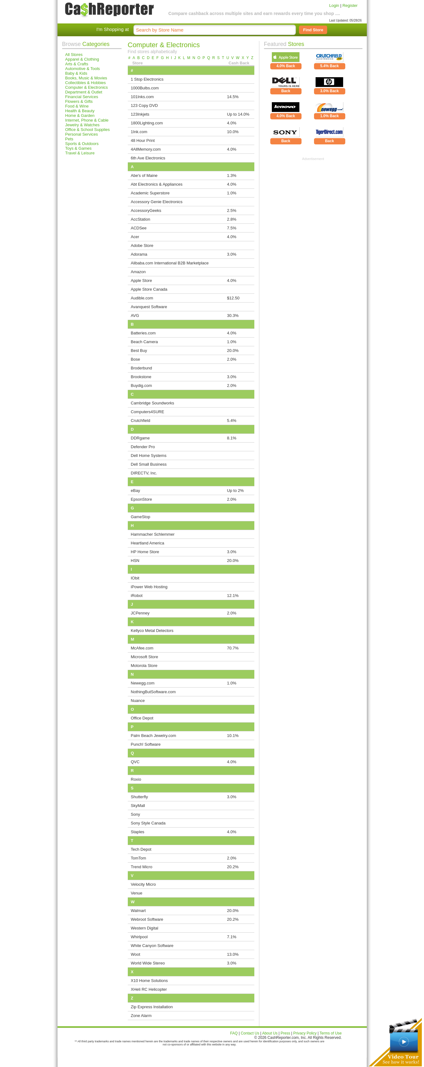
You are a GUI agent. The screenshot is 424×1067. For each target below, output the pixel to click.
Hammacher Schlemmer (153, 534)
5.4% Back (329, 66)
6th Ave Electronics (148, 158)
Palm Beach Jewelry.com (153, 735)
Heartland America (147, 543)
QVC (135, 761)
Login (334, 5)
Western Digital (144, 928)
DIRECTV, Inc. (144, 473)
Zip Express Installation (152, 1006)
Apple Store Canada (149, 289)
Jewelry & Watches (82, 125)
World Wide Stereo (148, 963)
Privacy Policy (305, 1033)
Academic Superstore (150, 193)
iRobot (137, 595)
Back (285, 91)
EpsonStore (141, 499)
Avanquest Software (149, 306)
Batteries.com (143, 333)
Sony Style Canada (148, 823)
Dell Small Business (149, 464)
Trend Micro (141, 866)
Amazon (138, 271)
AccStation (140, 219)
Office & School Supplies (87, 129)
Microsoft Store (144, 656)
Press (285, 1033)
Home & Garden (80, 115)
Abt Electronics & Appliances (156, 184)
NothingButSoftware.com (153, 691)
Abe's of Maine (144, 175)
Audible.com (142, 298)
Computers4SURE (147, 411)
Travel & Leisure (80, 153)
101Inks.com (142, 96)
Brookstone (141, 376)
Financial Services (81, 96)
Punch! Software (146, 744)
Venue (136, 893)
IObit (135, 578)
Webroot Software (147, 919)
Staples (137, 831)
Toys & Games (78, 148)
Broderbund (141, 368)
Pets (69, 139)
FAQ (234, 1033)
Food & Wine (77, 106)
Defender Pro (143, 446)
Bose (135, 359)
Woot (135, 954)
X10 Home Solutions (149, 980)
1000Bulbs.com (145, 88)
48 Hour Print (143, 140)
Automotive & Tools (82, 68)
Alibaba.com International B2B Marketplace (170, 263)
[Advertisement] (313, 200)
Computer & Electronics (86, 87)
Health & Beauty (80, 110)
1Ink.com (139, 131)
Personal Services (81, 134)
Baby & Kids (76, 73)
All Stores (74, 54)
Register (349, 5)
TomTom (138, 858)
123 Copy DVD (144, 105)
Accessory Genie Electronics (156, 201)
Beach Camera (144, 341)
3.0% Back (329, 91)
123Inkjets (140, 114)
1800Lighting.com (147, 123)
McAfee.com (142, 648)
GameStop (140, 516)
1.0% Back (329, 116)
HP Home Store (145, 551)
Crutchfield (140, 420)
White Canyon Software (152, 945)
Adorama (139, 254)
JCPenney (140, 613)
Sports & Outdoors (82, 143)
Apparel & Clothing (82, 59)
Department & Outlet (83, 92)
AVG (135, 315)
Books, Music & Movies (86, 78)
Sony (135, 814)
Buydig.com (141, 385)
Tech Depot (141, 849)
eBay (135, 490)
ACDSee (139, 228)
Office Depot (142, 718)
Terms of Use (331, 1033)
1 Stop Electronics (147, 79)
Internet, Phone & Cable (87, 120)
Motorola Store (144, 665)
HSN (135, 560)
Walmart (138, 910)
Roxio (136, 779)
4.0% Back (286, 66)
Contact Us (250, 1033)
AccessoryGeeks (146, 210)
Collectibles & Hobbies (85, 82)
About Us (269, 1033)
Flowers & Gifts (79, 101)
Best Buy (139, 350)
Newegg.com (143, 683)
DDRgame (140, 438)
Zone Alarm (141, 1015)
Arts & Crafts (76, 64)
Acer (135, 236)
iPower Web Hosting (149, 586)
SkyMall (138, 805)
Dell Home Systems (149, 455)
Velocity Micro (143, 884)
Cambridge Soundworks (152, 403)
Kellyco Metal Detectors (152, 630)
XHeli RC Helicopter (149, 989)
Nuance (138, 700)
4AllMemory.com (146, 149)
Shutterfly (139, 796)
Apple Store (141, 280)
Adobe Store (142, 245)
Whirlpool (139, 936)
